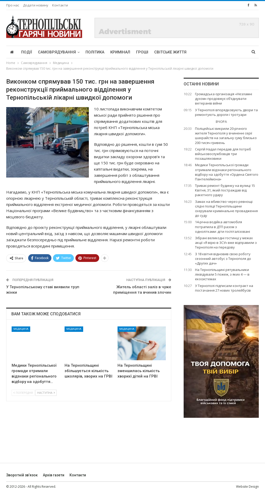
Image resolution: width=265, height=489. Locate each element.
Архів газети (53, 475)
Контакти (60, 5)
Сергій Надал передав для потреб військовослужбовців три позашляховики (223, 154)
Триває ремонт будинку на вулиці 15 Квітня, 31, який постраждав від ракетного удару (225, 190)
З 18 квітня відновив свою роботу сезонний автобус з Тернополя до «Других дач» (223, 259)
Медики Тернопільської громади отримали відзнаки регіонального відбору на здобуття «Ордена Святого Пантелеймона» (226, 172)
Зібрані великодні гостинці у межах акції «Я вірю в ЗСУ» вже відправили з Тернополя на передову (226, 243)
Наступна (46, 393)
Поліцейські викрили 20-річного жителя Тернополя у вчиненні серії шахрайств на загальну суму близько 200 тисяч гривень (226, 135)
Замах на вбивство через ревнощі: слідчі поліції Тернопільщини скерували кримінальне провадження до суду (226, 208)
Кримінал (120, 52)
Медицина (20, 328)
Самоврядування (57, 52)
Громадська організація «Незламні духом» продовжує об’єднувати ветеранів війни (223, 99)
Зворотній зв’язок (22, 475)
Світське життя (170, 52)
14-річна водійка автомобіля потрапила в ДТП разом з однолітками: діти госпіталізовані (222, 227)
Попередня (23, 393)
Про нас (12, 5)
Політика (94, 52)
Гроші (142, 52)
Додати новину (35, 5)
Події (26, 52)
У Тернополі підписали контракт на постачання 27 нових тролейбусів (224, 288)
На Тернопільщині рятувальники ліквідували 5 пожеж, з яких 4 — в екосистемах (222, 274)
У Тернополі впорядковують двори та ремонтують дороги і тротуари (226, 112)
